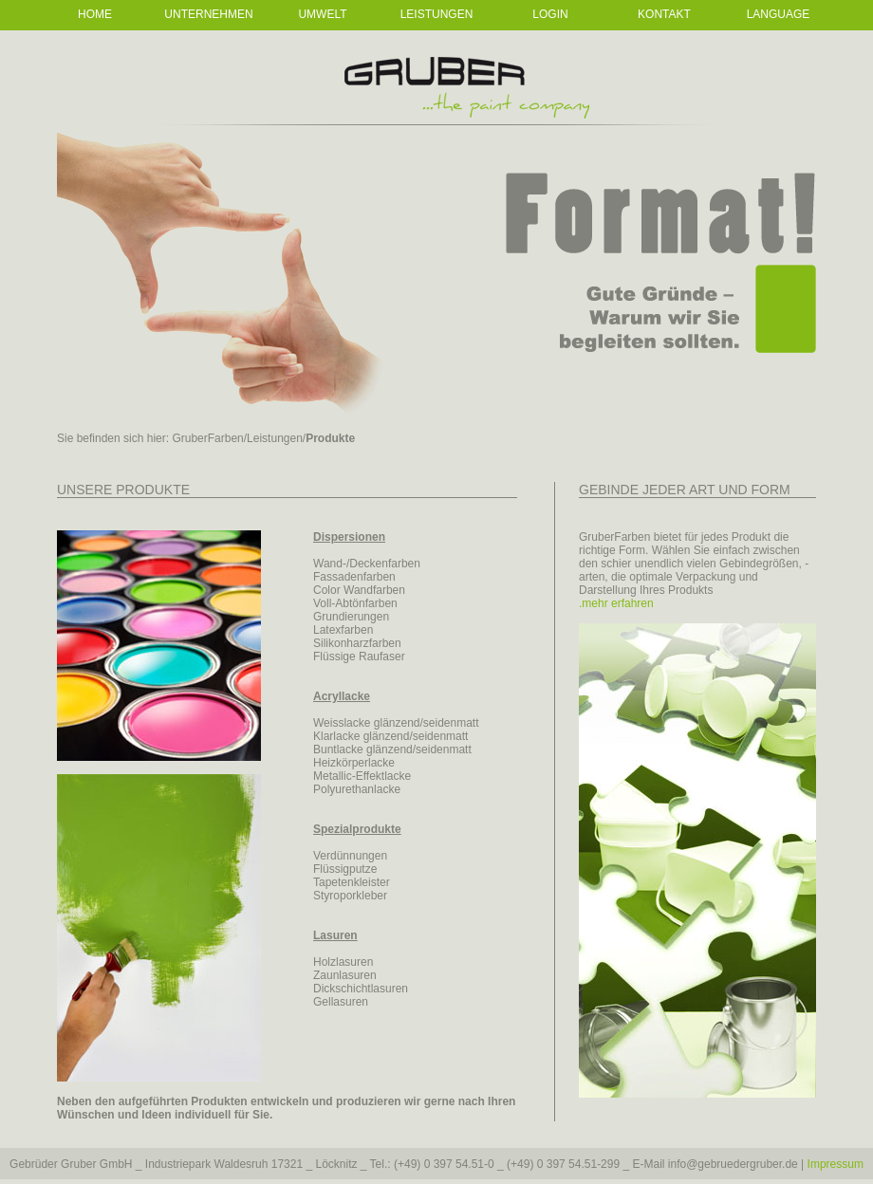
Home (95, 14)
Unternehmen (208, 14)
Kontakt (664, 14)
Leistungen (437, 14)
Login (549, 14)
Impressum (836, 1164)
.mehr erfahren (616, 603)
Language (778, 14)
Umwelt (322, 14)
